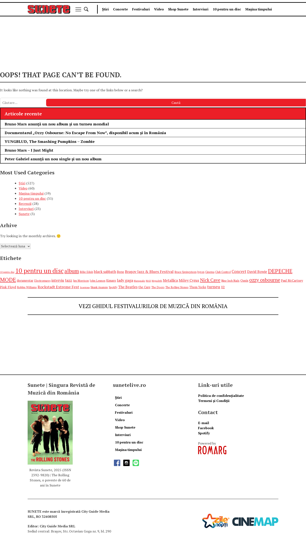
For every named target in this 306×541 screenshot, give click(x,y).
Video (159, 9)
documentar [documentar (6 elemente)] (25, 280)
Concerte (120, 9)
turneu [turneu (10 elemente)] (213, 286)
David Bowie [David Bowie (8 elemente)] (257, 271)
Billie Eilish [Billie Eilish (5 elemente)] (86, 272)
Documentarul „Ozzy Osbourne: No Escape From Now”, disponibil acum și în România (85, 133)
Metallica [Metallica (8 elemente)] (170, 280)
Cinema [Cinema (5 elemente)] (209, 272)
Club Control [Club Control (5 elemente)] (223, 272)
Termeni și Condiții (214, 400)
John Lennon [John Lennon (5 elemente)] (97, 281)
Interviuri (200, 9)
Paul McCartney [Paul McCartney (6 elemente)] (292, 280)
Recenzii (25, 203)
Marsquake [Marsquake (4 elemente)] (139, 280)
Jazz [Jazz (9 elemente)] (68, 280)
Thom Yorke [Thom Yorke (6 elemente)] (197, 287)
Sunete (24, 213)
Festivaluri (141, 9)
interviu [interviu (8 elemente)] (57, 280)
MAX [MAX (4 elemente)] (148, 280)
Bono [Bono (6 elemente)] (120, 272)
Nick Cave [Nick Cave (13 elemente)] (210, 280)
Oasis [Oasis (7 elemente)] (244, 280)
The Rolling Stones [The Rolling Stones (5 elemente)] (176, 287)
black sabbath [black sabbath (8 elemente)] (105, 271)
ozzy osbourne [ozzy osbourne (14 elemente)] (264, 280)
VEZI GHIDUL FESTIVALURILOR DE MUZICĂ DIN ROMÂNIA (153, 306)
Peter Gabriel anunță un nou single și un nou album (53, 159)
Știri (105, 9)
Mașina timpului (258, 9)
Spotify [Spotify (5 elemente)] (113, 287)
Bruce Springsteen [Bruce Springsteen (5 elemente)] (185, 272)
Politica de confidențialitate (221, 395)
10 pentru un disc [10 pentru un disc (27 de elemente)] (39, 271)
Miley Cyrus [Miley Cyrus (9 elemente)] (189, 280)
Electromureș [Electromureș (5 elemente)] (42, 281)
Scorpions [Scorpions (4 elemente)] (85, 287)
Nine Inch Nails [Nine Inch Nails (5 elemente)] (230, 281)
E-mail (203, 422)
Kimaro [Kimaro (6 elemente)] (111, 280)
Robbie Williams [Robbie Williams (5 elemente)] (27, 287)
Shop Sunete (178, 9)
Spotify (204, 433)
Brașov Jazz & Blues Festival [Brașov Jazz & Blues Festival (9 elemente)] (149, 271)
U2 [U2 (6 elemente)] (223, 287)
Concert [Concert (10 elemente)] (239, 271)
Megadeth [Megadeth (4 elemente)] (157, 280)
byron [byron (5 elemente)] (200, 272)
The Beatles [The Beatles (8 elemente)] (127, 286)
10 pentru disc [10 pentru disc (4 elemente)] (7, 272)
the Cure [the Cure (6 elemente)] (144, 287)
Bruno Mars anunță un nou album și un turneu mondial (57, 124)
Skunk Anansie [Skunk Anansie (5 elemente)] (99, 287)
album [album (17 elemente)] (71, 270)
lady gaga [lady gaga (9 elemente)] (125, 280)
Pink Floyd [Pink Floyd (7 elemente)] (8, 287)
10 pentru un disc (227, 9)
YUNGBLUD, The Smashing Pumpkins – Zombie (50, 141)
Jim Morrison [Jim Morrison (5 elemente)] (81, 281)
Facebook (206, 428)
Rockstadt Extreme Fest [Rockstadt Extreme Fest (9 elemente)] (58, 286)
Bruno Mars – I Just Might (29, 150)
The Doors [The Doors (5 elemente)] (157, 287)
